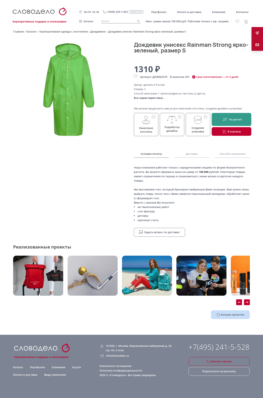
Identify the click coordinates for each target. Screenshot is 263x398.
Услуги (76, 367)
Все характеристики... (149, 98)
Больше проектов (230, 314)
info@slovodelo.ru (117, 355)
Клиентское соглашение (116, 366)
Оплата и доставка (25, 374)
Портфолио (37, 367)
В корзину (231, 131)
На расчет (231, 119)
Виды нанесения (55, 374)
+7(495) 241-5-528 (218, 347)
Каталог (88, 21)
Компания (58, 367)
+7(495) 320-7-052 (117, 12)
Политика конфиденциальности (121, 370)
